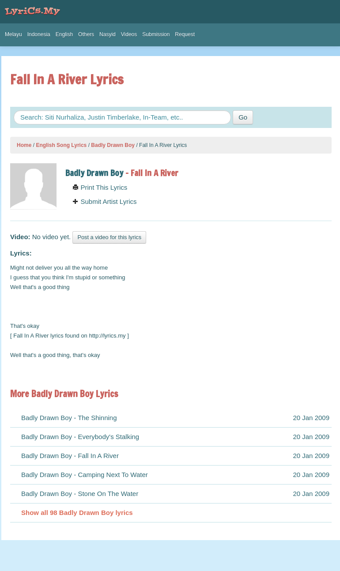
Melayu (13, 34)
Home (24, 145)
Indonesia (38, 34)
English (64, 34)
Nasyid (107, 34)
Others (86, 34)
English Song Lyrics (61, 145)
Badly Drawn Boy (113, 145)
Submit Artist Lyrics (104, 201)
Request (185, 34)
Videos (129, 34)
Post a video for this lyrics (109, 237)
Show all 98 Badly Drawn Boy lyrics (77, 512)
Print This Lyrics (99, 187)
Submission (156, 34)
